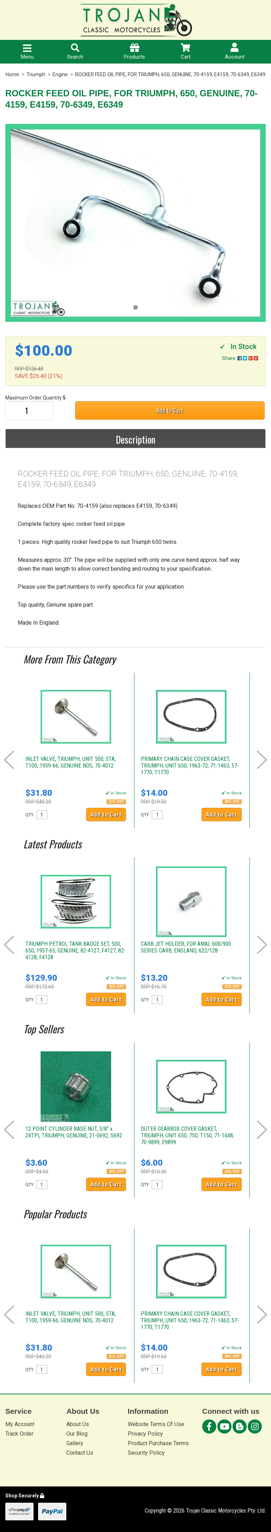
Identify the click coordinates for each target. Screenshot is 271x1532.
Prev (9, 760)
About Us (77, 1424)
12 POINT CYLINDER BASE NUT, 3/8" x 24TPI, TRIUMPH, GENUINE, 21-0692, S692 (73, 1132)
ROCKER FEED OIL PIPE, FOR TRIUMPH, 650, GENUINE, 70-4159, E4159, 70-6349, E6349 (170, 74)
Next (262, 760)
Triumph (35, 74)
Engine (60, 74)
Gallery (74, 1443)
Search (75, 51)
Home (12, 74)
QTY (29, 814)
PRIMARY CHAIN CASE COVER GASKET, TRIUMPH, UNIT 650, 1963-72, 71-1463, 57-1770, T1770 (190, 766)
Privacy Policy (145, 1433)
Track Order (19, 1433)
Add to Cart (170, 410)
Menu (27, 52)
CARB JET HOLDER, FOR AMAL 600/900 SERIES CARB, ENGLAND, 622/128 (186, 947)
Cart (186, 51)
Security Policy (146, 1452)
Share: (240, 358)
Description (135, 439)
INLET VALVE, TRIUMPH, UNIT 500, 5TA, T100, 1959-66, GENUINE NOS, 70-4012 (70, 762)
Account (235, 51)
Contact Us (79, 1452)
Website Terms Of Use (156, 1424)
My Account (19, 1424)
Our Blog (77, 1433)
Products (134, 51)
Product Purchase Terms (158, 1443)
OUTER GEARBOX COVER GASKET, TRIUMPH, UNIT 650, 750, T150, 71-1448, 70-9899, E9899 (187, 1135)
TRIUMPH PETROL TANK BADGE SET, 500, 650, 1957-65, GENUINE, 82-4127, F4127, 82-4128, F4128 (75, 951)
